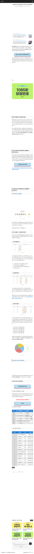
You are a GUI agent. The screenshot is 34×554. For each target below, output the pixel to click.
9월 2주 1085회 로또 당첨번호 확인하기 (22, 54)
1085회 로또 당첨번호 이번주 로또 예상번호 (22, 4)
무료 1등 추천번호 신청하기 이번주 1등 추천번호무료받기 (20, 41)
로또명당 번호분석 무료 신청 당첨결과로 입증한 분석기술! (19, 34)
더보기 (13, 467)
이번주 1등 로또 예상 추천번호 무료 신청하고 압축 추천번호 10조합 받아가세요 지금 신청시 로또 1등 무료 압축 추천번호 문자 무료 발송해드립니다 (19, 43)
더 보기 (31, 520)
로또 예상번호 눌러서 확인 (22, 386)
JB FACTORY (30, 552)
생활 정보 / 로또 (22, 6)
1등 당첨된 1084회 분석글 (22, 164)
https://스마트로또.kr (16, 33)
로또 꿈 (22, 403)
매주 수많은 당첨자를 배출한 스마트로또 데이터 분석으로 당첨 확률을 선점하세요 (19, 36)
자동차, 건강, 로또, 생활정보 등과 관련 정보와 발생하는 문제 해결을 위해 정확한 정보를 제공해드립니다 (21, 544)
